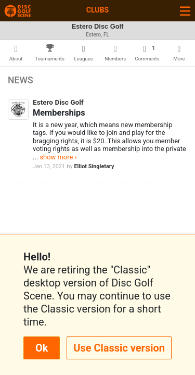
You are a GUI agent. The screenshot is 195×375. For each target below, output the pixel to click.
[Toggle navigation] (185, 10)
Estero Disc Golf (58, 102)
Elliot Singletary (94, 166)
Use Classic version (119, 348)
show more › (58, 157)
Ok (41, 348)
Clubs (97, 10)
